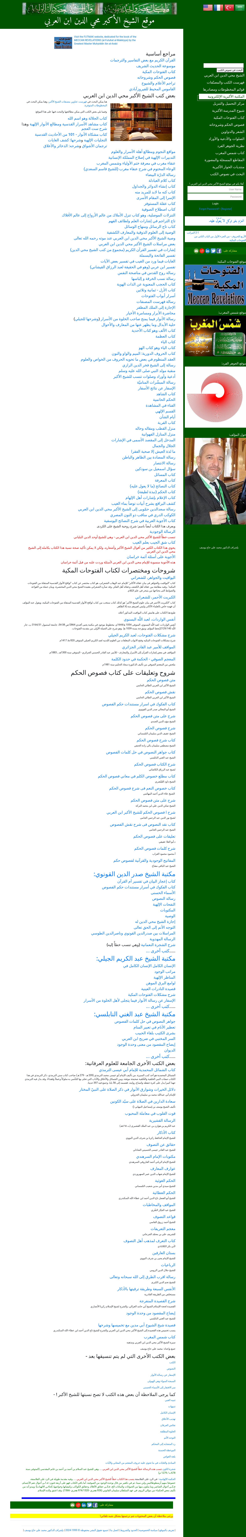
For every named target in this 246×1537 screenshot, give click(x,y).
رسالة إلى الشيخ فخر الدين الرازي (148, 365)
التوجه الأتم (169, 1437)
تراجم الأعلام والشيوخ (158, 83)
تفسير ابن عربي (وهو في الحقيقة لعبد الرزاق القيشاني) (132, 267)
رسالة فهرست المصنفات (155, 301)
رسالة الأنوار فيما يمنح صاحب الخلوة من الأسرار (138, 319)
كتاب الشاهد (165, 394)
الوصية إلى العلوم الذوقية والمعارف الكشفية (141, 232)
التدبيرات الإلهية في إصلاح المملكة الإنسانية (141, 157)
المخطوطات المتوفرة (96, 105)
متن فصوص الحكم (161, 680)
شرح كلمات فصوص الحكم (154, 848)
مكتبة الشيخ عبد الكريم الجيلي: (135, 958)
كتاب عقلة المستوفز (159, 203)
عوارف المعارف (162, 1168)
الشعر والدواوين (232, 132)
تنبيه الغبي (170, 1400)
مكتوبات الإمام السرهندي (155, 1156)
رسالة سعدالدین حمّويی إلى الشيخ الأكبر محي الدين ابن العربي (126, 509)
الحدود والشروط (128, 1530)
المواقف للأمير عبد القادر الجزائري (148, 647)
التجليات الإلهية (95, 140)
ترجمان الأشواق (94, 146)
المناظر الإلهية (164, 977)
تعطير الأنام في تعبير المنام (154, 1027)
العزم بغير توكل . (226, 221)
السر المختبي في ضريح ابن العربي (148, 1038)
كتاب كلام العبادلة (162, 180)
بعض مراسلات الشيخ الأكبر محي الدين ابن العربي (137, 244)
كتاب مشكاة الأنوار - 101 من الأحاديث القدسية (71, 134)
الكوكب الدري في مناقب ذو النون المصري (142, 515)
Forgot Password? (209, 208)
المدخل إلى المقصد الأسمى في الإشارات (143, 440)
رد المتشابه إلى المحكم (163, 1444)
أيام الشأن (167, 417)
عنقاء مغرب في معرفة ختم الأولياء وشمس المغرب (135, 163)
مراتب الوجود (164, 971)
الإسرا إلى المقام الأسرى (155, 198)
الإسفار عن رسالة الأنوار (163, 1374)
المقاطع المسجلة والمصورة (224, 160)
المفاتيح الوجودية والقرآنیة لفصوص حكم (144, 860)
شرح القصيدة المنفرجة (157, 1301)
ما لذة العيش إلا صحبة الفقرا (153, 451)
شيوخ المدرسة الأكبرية (228, 110)
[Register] (226, 208)
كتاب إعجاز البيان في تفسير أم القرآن (146, 881)
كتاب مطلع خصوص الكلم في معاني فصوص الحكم (136, 776)
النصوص (171, 1368)
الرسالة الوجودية (162, 531)
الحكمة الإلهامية (167, 1479)
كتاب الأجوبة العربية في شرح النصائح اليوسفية (139, 521)
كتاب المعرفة (165, 480)
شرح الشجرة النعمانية (158, 945)
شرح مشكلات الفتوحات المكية (151, 994)
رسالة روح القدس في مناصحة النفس (146, 273)
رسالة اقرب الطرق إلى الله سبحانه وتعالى (142, 1277)
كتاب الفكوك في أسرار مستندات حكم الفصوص (138, 887)
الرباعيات (168, 1265)
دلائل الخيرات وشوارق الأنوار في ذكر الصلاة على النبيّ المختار (127, 1089)
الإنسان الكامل (167, 1412)
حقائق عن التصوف (161, 1144)
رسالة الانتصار (164, 463)
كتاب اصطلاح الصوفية (158, 209)
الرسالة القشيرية (162, 1120)
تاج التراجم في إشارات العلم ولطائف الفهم (142, 221)
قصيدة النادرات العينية (158, 989)
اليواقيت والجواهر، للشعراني (153, 577)
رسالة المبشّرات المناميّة (156, 382)
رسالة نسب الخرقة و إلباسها (153, 278)
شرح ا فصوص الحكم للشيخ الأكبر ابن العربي (141, 812)
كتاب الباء (168, 342)
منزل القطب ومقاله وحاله (155, 428)
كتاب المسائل (164, 474)
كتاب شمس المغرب (229, 153)
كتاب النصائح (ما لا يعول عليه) (152, 486)
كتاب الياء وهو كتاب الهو (157, 348)
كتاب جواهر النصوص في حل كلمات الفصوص (140, 752)
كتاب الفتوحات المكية (229, 117)
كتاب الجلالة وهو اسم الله (87, 118)
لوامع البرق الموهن (160, 983)
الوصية (170, 916)
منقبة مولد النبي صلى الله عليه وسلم (147, 371)
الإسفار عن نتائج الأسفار (156, 388)
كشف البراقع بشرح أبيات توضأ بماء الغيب (143, 503)
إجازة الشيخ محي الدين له (155, 921)
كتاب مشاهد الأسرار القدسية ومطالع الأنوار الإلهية (68, 124)
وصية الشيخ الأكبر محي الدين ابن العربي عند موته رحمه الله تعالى (124, 238)
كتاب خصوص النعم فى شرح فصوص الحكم (142, 788)
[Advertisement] (215, 36)
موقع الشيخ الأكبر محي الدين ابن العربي (99, 20)
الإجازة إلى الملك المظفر (155, 307)
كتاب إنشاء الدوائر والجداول (153, 186)
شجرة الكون (169, 1469)
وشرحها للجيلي (87, 319)
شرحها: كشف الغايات (64, 140)
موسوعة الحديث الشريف (155, 66)
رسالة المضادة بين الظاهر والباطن (148, 457)
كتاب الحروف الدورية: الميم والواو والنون (143, 353)
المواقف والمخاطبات (159, 1205)
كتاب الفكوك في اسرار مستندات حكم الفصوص (138, 704)
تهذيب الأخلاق (168, 1418)
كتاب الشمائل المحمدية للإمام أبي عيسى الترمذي (137, 1070)
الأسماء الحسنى (163, 893)
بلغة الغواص (169, 1456)
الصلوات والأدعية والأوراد (226, 139)
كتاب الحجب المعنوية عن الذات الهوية (146, 284)
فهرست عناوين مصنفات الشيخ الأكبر (68, 101)
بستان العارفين (163, 1253)
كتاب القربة (166, 422)
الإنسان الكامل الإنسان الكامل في (149, 966)
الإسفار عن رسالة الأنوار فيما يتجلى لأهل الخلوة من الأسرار (129, 1000)
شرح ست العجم (94, 128)
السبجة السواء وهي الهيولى (161, 1381)
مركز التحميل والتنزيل (228, 103)
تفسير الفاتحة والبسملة (157, 255)
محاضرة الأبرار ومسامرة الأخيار (150, 313)
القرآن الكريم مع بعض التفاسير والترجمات (142, 60)
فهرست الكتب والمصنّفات (225, 82)
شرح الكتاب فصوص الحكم (154, 764)
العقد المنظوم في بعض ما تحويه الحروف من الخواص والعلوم (128, 359)
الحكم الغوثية (165, 1180)
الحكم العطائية (164, 1193)
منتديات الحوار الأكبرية (228, 167)
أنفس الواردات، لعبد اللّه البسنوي (149, 619)
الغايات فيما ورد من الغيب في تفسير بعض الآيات (138, 261)
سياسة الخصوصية (148, 1530)
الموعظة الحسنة (166, 1450)
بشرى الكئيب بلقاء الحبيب (155, 1033)
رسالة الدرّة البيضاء (160, 175)
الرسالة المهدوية (162, 939)
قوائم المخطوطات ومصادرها (223, 89)
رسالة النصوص (163, 898)
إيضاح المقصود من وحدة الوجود (150, 1313)
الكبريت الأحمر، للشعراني (155, 597)
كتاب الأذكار (166, 1132)
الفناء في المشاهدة (160, 405)
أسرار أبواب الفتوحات (158, 296)
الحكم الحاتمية (164, 399)
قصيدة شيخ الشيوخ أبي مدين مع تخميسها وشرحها (136, 1325)
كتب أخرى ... (157, 950)
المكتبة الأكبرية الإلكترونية (226, 96)
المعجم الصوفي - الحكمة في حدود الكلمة (143, 659)
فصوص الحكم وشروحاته (226, 125)
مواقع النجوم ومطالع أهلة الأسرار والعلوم (143, 152)
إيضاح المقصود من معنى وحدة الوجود (146, 1044)
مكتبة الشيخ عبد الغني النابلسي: (134, 1014)
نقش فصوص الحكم (160, 692)
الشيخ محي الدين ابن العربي (224, 75)
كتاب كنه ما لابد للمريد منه (155, 192)
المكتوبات (167, 910)
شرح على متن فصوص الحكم (153, 716)
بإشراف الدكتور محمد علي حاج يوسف (43, 1530)
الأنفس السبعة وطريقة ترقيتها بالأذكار (146, 1289)
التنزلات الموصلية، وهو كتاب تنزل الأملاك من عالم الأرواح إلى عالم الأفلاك (118, 215)
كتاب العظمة (165, 336)
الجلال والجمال (163, 446)
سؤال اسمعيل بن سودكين (155, 469)
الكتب (172, 1362)
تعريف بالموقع (166, 1530)
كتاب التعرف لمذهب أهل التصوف (149, 1241)
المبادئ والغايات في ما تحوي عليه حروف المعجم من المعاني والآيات (140, 1462)
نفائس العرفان (167, 1425)
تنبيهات (171, 1406)
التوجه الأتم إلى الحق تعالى (154, 927)
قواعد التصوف (164, 1216)
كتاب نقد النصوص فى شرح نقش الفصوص (142, 824)
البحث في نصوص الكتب (230, 70)
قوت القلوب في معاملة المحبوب (150, 1113)
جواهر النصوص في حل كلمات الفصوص (145, 1021)
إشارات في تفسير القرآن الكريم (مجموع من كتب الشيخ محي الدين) (122, 250)
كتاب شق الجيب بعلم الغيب (154, 542)
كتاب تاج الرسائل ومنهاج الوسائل (149, 226)
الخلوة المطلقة (167, 1431)
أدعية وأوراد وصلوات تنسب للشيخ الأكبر (144, 376)
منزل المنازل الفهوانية (158, 434)
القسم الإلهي (165, 411)
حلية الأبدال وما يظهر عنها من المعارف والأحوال (138, 325)
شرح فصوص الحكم (160, 728)
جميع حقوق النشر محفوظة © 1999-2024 (86, 1530)
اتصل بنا (114, 1530)
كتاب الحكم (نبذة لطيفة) (156, 492)
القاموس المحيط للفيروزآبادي (152, 89)
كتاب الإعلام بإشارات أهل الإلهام (150, 498)
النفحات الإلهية (164, 904)
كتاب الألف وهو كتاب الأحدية (153, 330)
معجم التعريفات (163, 1229)
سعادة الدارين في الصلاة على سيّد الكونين (142, 1101)
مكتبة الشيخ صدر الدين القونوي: (134, 874)
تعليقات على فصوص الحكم (154, 836)
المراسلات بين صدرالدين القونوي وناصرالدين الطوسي (133, 933)
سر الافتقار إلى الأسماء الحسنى (159, 1387)
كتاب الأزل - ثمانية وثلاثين (155, 290)
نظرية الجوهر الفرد (230, 146)
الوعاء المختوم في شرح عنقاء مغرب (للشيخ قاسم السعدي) (129, 169)
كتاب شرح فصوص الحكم (156, 740)
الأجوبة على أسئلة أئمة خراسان (151, 557)
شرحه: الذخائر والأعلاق (61, 146)
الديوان (169, 1050)
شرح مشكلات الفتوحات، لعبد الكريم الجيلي (141, 635)
